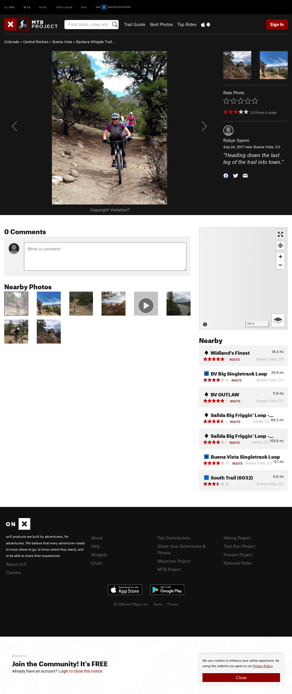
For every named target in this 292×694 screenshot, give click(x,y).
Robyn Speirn (236, 140)
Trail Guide (134, 24)
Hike (43, 7)
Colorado (11, 41)
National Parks (238, 562)
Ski (84, 7)
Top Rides (186, 24)
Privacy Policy (263, 666)
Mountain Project (173, 560)
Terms (158, 604)
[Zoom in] (280, 256)
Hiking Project (237, 537)
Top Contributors (173, 537)
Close (241, 677)
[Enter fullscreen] (280, 234)
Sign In (277, 24)
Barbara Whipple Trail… (95, 41)
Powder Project (238, 554)
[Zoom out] (280, 265)
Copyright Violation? (109, 209)
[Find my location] (280, 245)
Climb (9, 7)
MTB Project (169, 569)
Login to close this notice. (80, 671)
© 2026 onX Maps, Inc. (131, 604)
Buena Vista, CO (267, 147)
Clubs (96, 562)
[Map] (243, 278)
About (97, 537)
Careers (13, 572)
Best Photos (161, 24)
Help (95, 546)
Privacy (172, 604)
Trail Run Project (239, 546)
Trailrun (64, 7)
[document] (241, 670)
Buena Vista (62, 41)
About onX (16, 564)
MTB (27, 7)
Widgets (99, 554)
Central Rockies (35, 41)
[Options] (278, 320)
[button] (225, 175)
